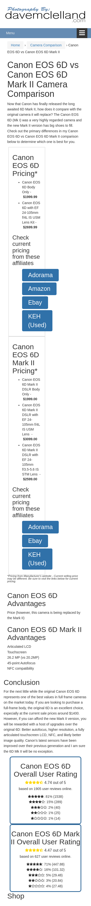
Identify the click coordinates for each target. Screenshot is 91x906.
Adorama (40, 275)
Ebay (35, 302)
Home (15, 45)
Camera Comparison (46, 45)
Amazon (39, 288)
